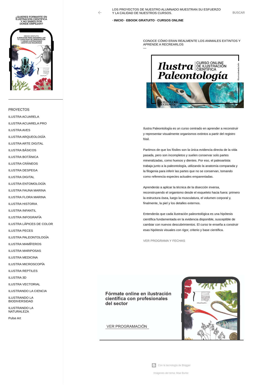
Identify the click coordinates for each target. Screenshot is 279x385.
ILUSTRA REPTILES (22, 271)
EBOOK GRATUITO (138, 20)
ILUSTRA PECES (20, 230)
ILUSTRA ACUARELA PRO (27, 123)
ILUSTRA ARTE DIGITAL (25, 143)
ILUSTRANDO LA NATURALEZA (20, 309)
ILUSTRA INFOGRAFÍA (24, 217)
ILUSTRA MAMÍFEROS (24, 244)
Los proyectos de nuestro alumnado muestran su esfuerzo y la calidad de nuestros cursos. (166, 11)
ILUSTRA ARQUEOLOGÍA (26, 136)
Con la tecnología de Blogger (171, 365)
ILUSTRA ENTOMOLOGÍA (27, 183)
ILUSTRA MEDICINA (23, 257)
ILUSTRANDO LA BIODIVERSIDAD (20, 299)
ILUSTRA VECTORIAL (24, 284)
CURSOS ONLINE (169, 20)
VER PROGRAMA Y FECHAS (164, 240)
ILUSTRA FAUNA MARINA (27, 190)
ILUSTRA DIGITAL (21, 177)
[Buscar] (238, 13)
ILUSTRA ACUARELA (23, 116)
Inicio (117, 20)
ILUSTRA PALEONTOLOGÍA (28, 237)
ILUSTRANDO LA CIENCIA (27, 291)
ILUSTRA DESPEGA (22, 170)
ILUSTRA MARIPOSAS (24, 250)
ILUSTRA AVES (19, 130)
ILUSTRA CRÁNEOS (23, 163)
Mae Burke (182, 373)
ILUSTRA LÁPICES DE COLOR (30, 224)
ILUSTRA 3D (17, 277)
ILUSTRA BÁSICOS (22, 150)
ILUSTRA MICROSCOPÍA (26, 264)
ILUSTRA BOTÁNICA (23, 157)
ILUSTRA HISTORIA (22, 203)
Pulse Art (14, 318)
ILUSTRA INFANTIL (22, 210)
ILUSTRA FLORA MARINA (27, 197)
